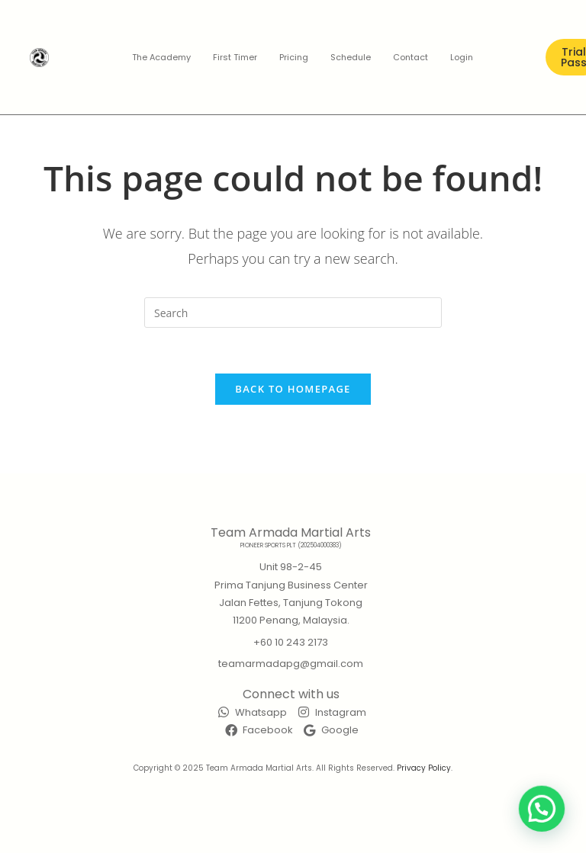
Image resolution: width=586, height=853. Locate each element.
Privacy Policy (424, 768)
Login (461, 57)
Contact (410, 57)
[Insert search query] (293, 312)
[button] (547, 822)
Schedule (350, 57)
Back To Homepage (292, 389)
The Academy (161, 57)
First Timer (235, 57)
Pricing (293, 57)
